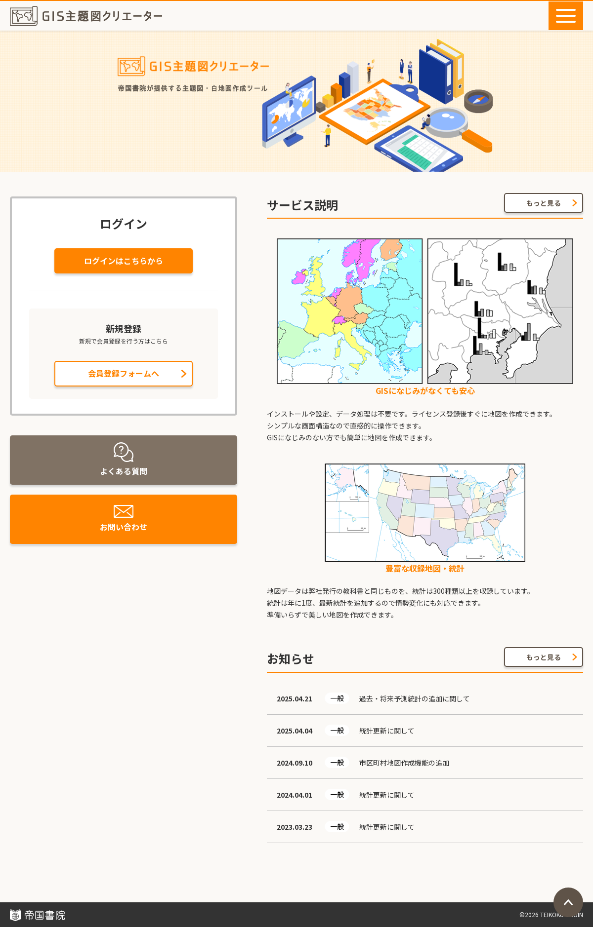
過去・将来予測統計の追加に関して (414, 698)
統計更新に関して (387, 730)
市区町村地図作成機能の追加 (404, 763)
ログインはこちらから (123, 261)
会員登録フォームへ (123, 373)
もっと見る (543, 203)
